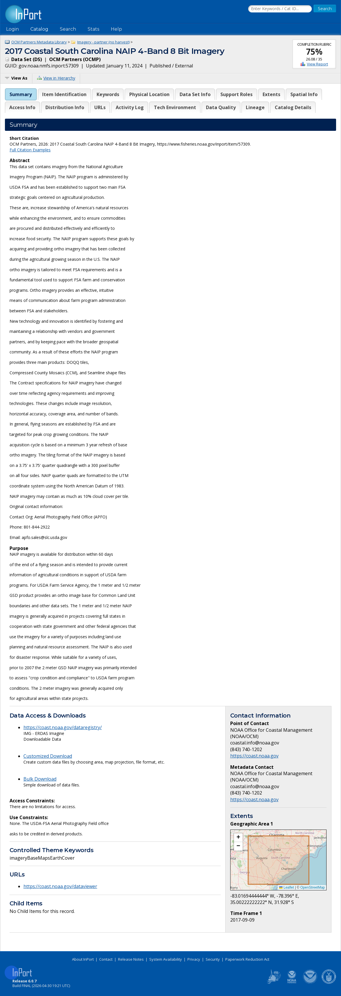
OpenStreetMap (312, 887)
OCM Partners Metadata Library (39, 42)
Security (213, 959)
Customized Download (47, 756)
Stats (93, 29)
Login (12, 29)
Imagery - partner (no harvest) (103, 42)
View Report (317, 64)
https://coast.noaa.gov (254, 756)
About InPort (83, 959)
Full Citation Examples (30, 150)
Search (68, 29)
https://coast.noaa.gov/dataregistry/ (62, 727)
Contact (106, 959)
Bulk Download (39, 779)
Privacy (193, 959)
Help (116, 29)
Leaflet (286, 887)
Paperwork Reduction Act (247, 959)
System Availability (165, 959)
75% (314, 51)
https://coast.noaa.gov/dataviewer (60, 886)
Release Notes (131, 959)
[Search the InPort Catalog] (280, 9)
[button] (238, 837)
